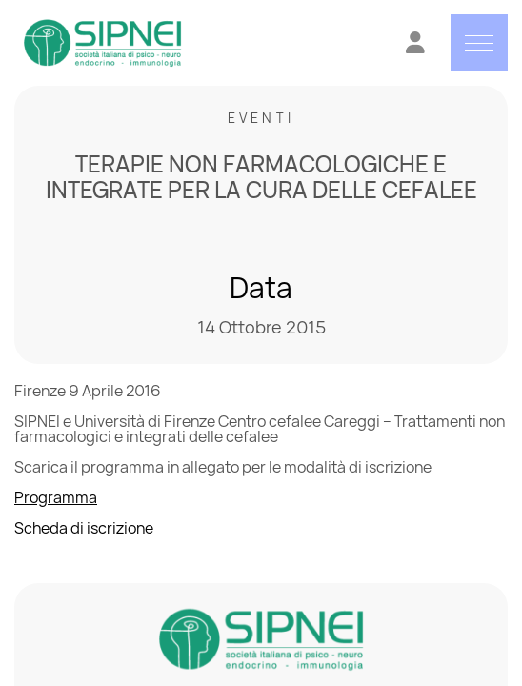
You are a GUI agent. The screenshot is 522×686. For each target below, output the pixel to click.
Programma (55, 497)
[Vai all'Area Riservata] (420, 45)
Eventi (261, 118)
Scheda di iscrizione (83, 527)
